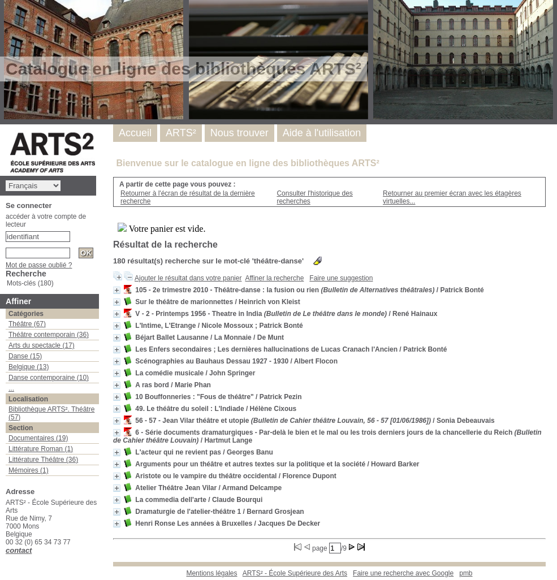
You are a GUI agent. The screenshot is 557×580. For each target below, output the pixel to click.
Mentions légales (211, 573)
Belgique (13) (28, 367)
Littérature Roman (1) (40, 449)
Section (20, 428)
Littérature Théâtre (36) (43, 460)
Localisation (28, 399)
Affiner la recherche (274, 278)
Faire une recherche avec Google (403, 573)
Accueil (135, 132)
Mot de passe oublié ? (39, 265)
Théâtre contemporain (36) (48, 335)
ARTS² (181, 132)
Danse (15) (25, 356)
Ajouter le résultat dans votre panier (188, 278)
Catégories (26, 314)
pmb (465, 573)
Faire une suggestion (341, 278)
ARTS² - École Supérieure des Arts (295, 573)
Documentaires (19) (38, 438)
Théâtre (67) (27, 324)
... (11, 388)
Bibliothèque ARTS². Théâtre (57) (51, 413)
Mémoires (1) (28, 470)
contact (19, 550)
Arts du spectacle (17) (41, 345)
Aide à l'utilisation (322, 132)
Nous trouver (239, 132)
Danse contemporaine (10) (48, 378)
